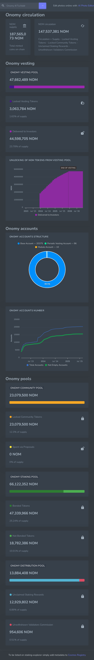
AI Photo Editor (86, 5)
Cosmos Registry (77, 655)
